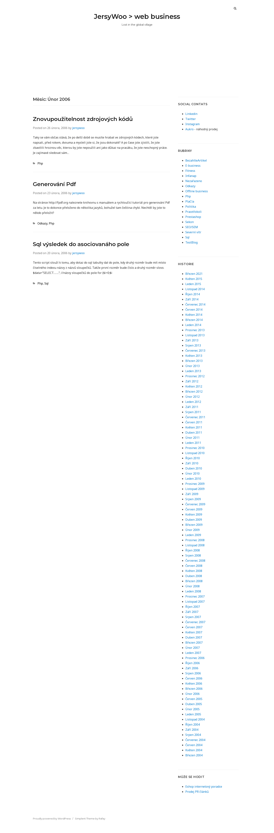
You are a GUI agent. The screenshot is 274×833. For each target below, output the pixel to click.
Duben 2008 (193, 576)
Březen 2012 (194, 392)
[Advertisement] (137, 69)
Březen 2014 (194, 320)
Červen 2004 (193, 745)
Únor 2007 (192, 648)
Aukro (189, 129)
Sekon (189, 222)
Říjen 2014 (192, 294)
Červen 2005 (193, 699)
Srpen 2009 (193, 499)
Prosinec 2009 (195, 484)
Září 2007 (191, 612)
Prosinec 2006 (195, 658)
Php (40, 163)
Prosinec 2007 (195, 596)
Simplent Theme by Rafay (90, 818)
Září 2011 (191, 407)
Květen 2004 (193, 750)
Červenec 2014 (195, 304)
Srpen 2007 (193, 617)
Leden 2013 (193, 371)
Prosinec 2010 (195, 448)
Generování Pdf (54, 184)
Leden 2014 (193, 325)
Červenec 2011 (195, 417)
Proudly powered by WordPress (52, 818)
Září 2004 (191, 730)
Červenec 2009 (195, 504)
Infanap (190, 176)
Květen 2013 (193, 356)
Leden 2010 (193, 479)
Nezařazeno (193, 181)
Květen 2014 (193, 315)
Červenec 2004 (195, 740)
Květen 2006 (193, 684)
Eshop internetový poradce (203, 787)
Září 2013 (191, 340)
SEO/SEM (191, 227)
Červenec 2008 (195, 561)
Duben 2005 (193, 704)
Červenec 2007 (195, 622)
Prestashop (193, 217)
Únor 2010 (192, 473)
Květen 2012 (193, 386)
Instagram (192, 124)
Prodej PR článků (197, 792)
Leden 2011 (193, 443)
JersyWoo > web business (137, 16)
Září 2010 (191, 463)
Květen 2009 (193, 514)
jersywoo (78, 128)
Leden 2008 (193, 591)
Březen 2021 (194, 274)
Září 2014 (191, 299)
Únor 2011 (192, 438)
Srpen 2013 (193, 345)
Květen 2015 (193, 279)
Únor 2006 (192, 694)
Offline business (196, 191)
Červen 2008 (193, 566)
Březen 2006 (194, 689)
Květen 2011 (193, 427)
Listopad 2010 (195, 453)
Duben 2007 (193, 637)
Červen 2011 (193, 422)
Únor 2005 (192, 709)
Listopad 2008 (195, 545)
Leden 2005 (193, 714)
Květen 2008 (193, 571)
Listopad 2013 (195, 335)
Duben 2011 (193, 432)
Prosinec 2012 (195, 376)
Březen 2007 (194, 643)
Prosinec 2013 (195, 330)
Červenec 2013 (195, 351)
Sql (46, 283)
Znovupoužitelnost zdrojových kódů (83, 119)
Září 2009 (191, 494)
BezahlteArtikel (196, 160)
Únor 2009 (192, 530)
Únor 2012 (192, 397)
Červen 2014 (193, 310)
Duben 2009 (193, 520)
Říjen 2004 (192, 724)
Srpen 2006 (193, 673)
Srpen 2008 (193, 555)
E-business (193, 166)
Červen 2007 (193, 627)
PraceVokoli (193, 212)
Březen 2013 (194, 361)
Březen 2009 (194, 525)
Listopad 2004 (195, 719)
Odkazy (42, 223)
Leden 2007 (193, 653)
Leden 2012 (193, 402)
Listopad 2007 (195, 602)
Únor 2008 (192, 586)
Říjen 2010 (192, 458)
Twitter (190, 119)
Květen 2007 (193, 632)
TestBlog (191, 242)
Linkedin (191, 114)
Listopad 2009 (195, 489)
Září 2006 (191, 668)
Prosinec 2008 (195, 540)
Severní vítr (193, 232)
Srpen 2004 (193, 735)
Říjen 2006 (192, 663)
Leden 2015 (193, 284)
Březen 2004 (194, 755)
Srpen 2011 (193, 412)
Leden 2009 (193, 535)
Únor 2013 (192, 366)
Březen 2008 (194, 581)
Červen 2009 (193, 509)
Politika (190, 207)
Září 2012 (191, 381)
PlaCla (189, 201)
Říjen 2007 (192, 607)
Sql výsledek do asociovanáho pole (81, 244)
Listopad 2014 (195, 289)
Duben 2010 (193, 468)
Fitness (190, 171)
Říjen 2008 (192, 550)
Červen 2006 (193, 678)
